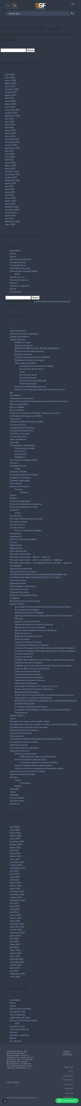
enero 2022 (10, 204)
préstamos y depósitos (20, 286)
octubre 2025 (11, 92)
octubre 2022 (11, 177)
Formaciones (15, 516)
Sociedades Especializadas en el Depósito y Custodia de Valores (43, 709)
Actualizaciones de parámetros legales (36, 366)
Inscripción (15, 803)
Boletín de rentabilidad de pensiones (30, 386)
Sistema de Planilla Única (21, 733)
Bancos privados (17, 410)
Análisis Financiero (18, 339)
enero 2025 (10, 107)
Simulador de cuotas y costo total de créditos (30, 721)
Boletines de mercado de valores (29, 351)
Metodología (15, 566)
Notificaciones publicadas (21, 569)
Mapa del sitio (16, 545)
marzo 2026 (10, 80)
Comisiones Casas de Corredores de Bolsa (38, 762)
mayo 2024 (10, 124)
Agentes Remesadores (19, 336)
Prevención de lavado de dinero (24, 595)
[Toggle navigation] (73, 4)
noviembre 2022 (12, 174)
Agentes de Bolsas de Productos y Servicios (34, 624)
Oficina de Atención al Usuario (23, 571)
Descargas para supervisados (22, 445)
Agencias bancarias (18, 331)
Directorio (14, 463)
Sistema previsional (28, 383)
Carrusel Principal (17, 262)
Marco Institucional (18, 551)
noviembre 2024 (12, 110)
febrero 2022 (10, 201)
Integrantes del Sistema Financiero (30, 680)
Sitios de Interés (17, 736)
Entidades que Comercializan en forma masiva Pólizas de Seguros (44, 665)
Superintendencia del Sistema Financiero (52, 301)
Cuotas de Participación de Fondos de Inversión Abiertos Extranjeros (45, 648)
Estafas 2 (13, 498)
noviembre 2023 (12, 142)
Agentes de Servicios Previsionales (30, 627)
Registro (18, 786)
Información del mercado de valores (31, 759)
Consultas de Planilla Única (21, 430)
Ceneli (17, 469)
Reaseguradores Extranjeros (27, 692)
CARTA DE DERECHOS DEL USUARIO (26, 422)
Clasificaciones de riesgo (26, 754)
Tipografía (14, 789)
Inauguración (15, 533)
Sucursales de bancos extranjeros (24, 748)
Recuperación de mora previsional (25, 601)
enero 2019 (10, 224)
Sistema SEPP (21, 454)
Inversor (13, 542)
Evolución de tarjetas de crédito (24, 507)
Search (13, 718)
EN (8, 5)
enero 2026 (10, 86)
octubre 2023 (11, 145)
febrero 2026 (11, 83)
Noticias (13, 283)
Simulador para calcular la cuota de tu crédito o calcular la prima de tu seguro (44, 724)
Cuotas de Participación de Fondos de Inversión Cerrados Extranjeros (45, 651)
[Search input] (39, 13)
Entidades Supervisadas (20, 480)
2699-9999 (13, 1082)
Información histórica (19, 280)
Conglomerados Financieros (22, 428)
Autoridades (15, 250)
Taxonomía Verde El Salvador (22, 774)
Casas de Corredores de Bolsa (28, 642)
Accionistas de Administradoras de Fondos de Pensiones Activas (43, 607)
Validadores (20, 457)
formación (14, 510)
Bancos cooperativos (19, 404)
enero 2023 (10, 168)
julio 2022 (9, 186)
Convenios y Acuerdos (20, 433)
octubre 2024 (11, 113)
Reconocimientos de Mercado (33, 381)
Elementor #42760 (18, 472)
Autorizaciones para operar (22, 398)
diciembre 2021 (12, 207)
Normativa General (28, 378)
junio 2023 (9, 154)
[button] (67, 1100)
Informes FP (20, 451)
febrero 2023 (10, 165)
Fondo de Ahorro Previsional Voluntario (32, 668)
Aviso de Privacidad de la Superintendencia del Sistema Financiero (39, 401)
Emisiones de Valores (24, 654)
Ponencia (19, 489)
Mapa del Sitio (16, 548)
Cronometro (25, 783)
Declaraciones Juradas (25, 448)
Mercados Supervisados (20, 554)
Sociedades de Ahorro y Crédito (24, 742)
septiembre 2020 (12, 221)
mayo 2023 (10, 157)
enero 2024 (10, 136)
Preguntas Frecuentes (19, 589)
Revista (13, 289)
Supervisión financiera (19, 751)
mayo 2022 (10, 192)
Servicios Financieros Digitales (28, 530)
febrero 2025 (10, 104)
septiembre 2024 (12, 116)
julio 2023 (9, 151)
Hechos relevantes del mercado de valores (33, 765)
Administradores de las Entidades (29, 613)
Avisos (12, 253)
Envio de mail (16, 483)
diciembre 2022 (12, 171)
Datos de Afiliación (18, 439)
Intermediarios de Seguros (26, 683)
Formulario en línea (18, 522)
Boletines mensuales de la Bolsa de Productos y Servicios (35, 413)
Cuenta (18, 780)
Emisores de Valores (24, 657)
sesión (17, 513)
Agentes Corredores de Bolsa (27, 621)
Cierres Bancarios (17, 265)
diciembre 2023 (12, 139)
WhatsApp (14, 795)
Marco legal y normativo (25, 363)
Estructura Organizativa (20, 501)
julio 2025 (9, 98)
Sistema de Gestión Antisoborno (24, 730)
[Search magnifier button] (72, 13)
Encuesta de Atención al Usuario (24, 475)
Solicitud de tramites (19, 745)
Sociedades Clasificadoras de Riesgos (31, 707)
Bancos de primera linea (20, 259)
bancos (13, 256)
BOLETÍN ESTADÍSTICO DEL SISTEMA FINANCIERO (37, 348)
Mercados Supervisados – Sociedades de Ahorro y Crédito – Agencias (40, 563)
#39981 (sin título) (23, 342)
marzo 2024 (10, 130)
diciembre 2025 (12, 89)
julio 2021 (9, 218)
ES (14, 5)
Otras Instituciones (18, 580)
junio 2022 (9, 189)
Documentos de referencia (31, 369)
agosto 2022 (10, 183)
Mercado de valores (28, 375)
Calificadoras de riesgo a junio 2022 (25, 416)
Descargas (14, 442)
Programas (14, 598)
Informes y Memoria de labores (23, 539)
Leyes (22, 372)
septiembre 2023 (12, 148)
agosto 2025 (10, 95)
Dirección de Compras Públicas (24, 271)
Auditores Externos (23, 633)
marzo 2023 (10, 163)
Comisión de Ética (18, 425)
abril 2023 (9, 160)
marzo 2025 (10, 101)
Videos (13, 792)
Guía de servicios (17, 277)
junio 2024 (9, 121)
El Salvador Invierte (18, 466)
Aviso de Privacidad (68, 1095)
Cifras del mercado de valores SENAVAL (32, 357)
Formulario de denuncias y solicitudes (26, 519)
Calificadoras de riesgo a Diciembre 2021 (38, 756)
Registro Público (17, 604)
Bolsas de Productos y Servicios (29, 636)
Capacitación (15, 419)
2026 (17, 274)
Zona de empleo (17, 798)
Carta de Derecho (69, 1087)
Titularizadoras (21, 712)
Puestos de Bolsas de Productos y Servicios (34, 689)
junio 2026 (9, 74)
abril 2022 (9, 195)
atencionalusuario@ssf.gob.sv (22, 1097)
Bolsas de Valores (22, 639)
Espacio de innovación (20, 486)
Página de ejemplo (18, 583)
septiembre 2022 (12, 180)
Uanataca (24, 492)
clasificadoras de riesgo (20, 268)
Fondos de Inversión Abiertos (27, 671)
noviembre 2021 (12, 210)
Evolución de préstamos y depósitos (26, 504)
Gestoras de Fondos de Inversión (29, 677)
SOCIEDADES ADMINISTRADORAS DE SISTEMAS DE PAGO (36, 739)
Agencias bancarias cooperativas (24, 334)
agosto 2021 (10, 215)
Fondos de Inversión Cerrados (28, 674)
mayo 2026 (10, 77)
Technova (14, 777)
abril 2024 (9, 127)
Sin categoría (15, 292)
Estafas (13, 495)
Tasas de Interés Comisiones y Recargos (27, 771)
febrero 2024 (11, 133)
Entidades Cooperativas (20, 477)
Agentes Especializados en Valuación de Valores (36, 630)
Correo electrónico (18, 436)
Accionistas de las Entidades (27, 610)
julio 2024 (9, 118)
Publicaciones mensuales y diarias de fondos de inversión (40, 389)
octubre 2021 (11, 212)
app (11, 392)
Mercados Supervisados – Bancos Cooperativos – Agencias (36, 560)
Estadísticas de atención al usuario (29, 360)
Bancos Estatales (17, 407)
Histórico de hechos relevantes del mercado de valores (39, 768)
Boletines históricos (23, 354)
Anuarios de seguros (23, 345)
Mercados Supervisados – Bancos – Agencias (30, 557)
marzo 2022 (10, 198)
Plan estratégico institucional (22, 586)
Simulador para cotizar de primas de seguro (29, 727)
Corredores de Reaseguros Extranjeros (32, 645)
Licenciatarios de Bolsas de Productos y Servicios (36, 686)
